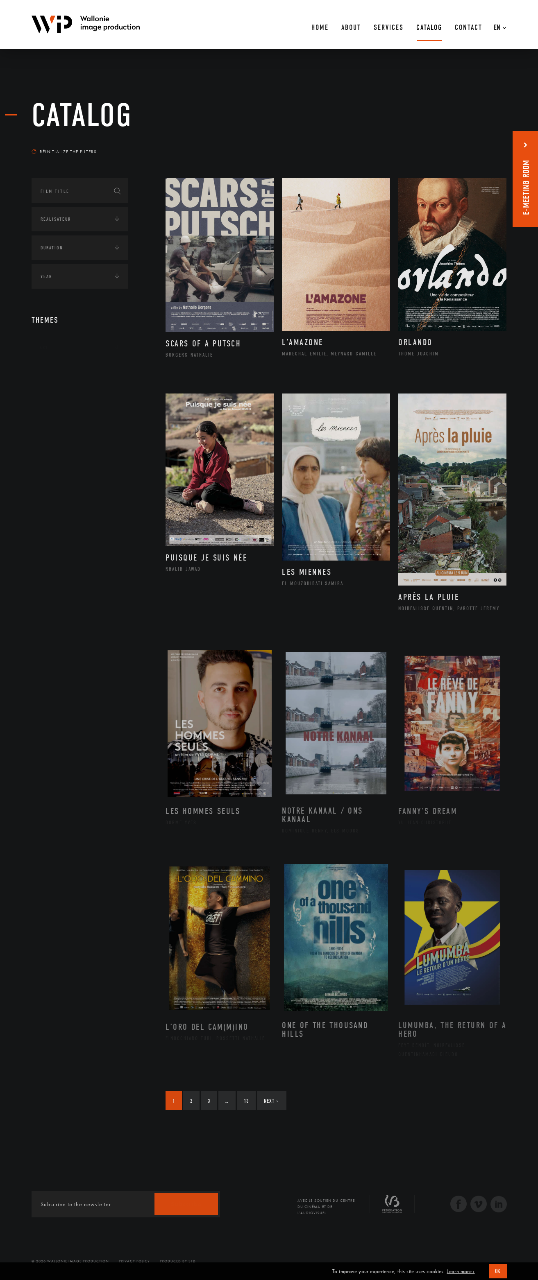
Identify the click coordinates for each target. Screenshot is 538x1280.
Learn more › (460, 1271)
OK (498, 1271)
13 (246, 1101)
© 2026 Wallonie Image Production (70, 1261)
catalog (82, 115)
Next (271, 1101)
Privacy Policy (134, 1261)
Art (44, 348)
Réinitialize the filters (64, 151)
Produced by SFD (178, 1261)
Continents (54, 373)
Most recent (492, 144)
